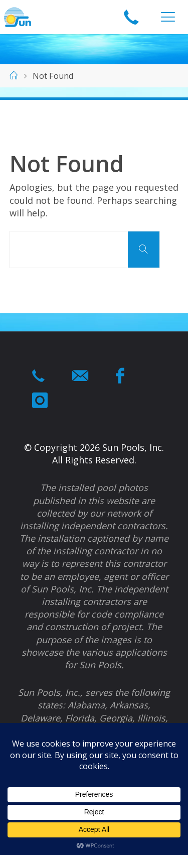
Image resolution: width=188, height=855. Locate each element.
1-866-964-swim (131, 18)
